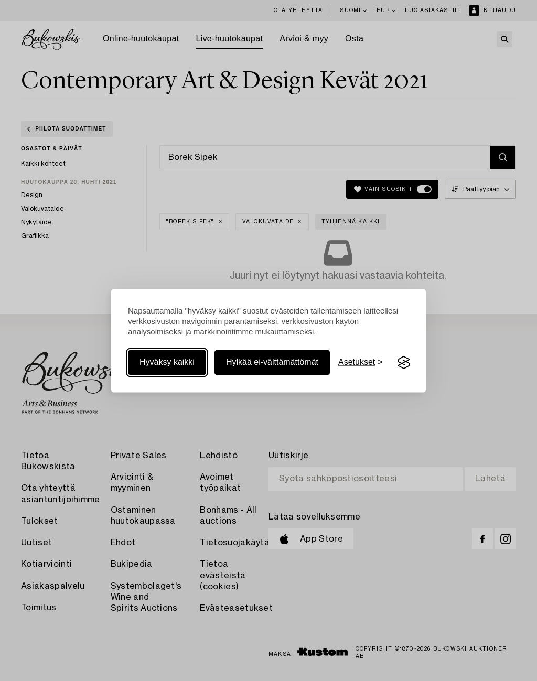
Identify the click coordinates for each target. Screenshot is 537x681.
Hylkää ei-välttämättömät (272, 362)
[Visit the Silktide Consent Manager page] (403, 362)
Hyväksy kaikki (167, 362)
